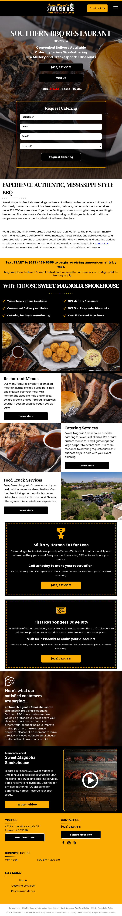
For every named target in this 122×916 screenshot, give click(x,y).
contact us (101, 243)
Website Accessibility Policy (102, 908)
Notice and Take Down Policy (77, 908)
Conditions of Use (56, 908)
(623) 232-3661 (71, 827)
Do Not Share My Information (35, 908)
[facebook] (63, 843)
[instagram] (69, 843)
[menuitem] (23, 880)
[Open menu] (115, 8)
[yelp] (74, 843)
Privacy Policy (14, 908)
